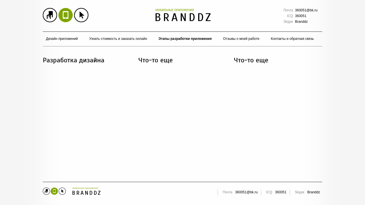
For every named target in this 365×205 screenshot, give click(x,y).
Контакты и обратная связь (292, 39)
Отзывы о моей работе (241, 39)
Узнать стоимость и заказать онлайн (118, 39)
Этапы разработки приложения (185, 39)
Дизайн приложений (62, 39)
